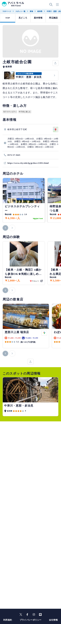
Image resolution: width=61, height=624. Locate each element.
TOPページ (7, 11)
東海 (31, 11)
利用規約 (7, 620)
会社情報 (53, 620)
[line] (40, 614)
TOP (7, 18)
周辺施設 (53, 18)
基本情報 (38, 18)
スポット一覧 (20, 11)
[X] (20, 614)
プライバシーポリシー (30, 620)
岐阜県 (39, 11)
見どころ (23, 18)
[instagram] (33, 614)
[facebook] (27, 614)
